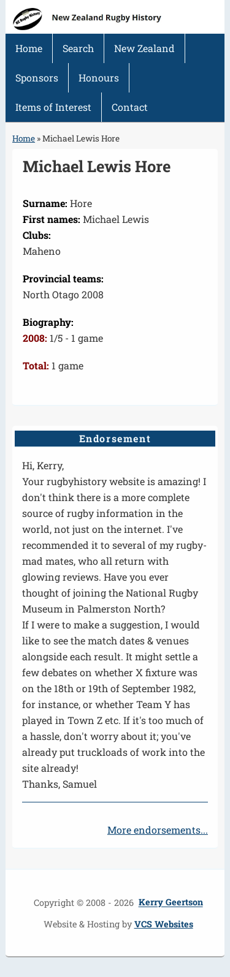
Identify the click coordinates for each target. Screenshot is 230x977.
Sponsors (36, 77)
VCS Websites (163, 924)
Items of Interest (53, 106)
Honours (99, 77)
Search (78, 48)
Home (28, 48)
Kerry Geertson (171, 902)
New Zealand (144, 48)
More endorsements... (157, 829)
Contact (130, 106)
